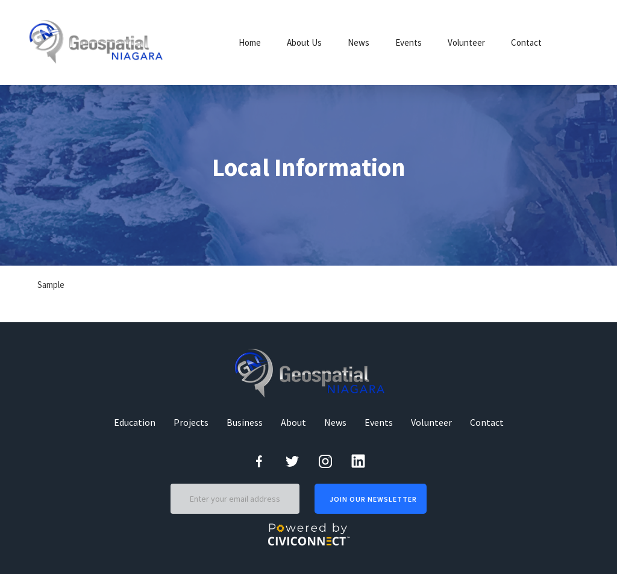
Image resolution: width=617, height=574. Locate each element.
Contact (526, 42)
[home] (97, 42)
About (293, 422)
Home (250, 42)
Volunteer (466, 42)
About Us (304, 42)
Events (408, 42)
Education (134, 422)
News (358, 42)
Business (245, 422)
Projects (191, 422)
